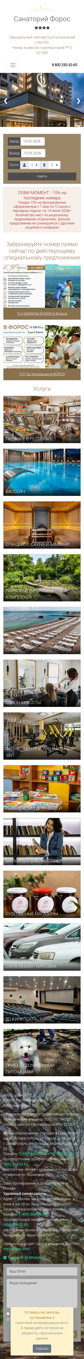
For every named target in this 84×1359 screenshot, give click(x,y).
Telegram (12, 1258)
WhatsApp (34, 1258)
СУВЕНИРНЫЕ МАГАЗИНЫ (32, 913)
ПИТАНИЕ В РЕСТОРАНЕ (30, 438)
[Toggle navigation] (13, 65)
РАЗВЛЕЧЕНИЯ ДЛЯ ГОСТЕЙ (34, 808)
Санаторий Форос (42, 23)
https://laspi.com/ (16, 1249)
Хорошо (42, 1348)
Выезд (14, 153)
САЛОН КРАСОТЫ (23, 702)
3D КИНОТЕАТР (21, 1019)
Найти (42, 176)
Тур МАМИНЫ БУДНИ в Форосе (42, 314)
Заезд (14, 141)
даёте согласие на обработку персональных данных (42, 1333)
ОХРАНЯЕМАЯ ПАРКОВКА (31, 966)
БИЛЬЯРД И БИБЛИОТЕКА (32, 860)
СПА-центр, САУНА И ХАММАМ (37, 544)
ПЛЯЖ (12, 649)
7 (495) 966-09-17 (32, 1154)
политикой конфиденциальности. (42, 1323)
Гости (13, 165)
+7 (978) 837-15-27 (62, 1154)
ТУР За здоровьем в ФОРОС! (42, 374)
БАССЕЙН (15, 491)
